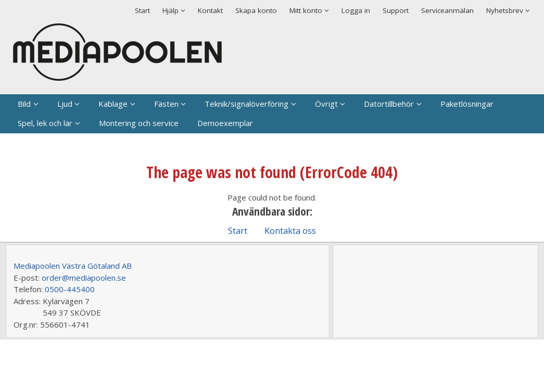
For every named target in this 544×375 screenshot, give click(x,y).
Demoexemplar (225, 123)
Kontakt (210, 10)
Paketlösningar (467, 103)
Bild (24, 103)
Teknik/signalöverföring (246, 103)
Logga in (355, 10)
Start (142, 10)
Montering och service (139, 123)
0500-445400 (70, 289)
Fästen (166, 103)
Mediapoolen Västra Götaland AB (73, 265)
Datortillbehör (389, 103)
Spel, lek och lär (45, 123)
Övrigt (326, 103)
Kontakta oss (290, 230)
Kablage (113, 103)
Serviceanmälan (447, 10)
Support (396, 10)
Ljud (64, 103)
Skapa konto (256, 10)
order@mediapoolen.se (84, 277)
